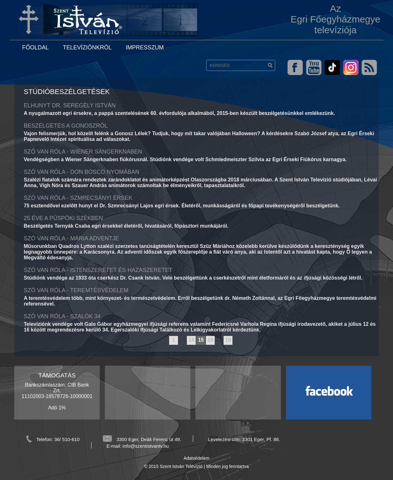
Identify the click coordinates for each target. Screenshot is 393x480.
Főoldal (35, 47)
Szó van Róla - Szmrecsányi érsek (78, 198)
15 (201, 340)
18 (228, 340)
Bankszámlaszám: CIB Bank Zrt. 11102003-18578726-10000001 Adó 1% (57, 396)
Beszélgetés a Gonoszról (66, 126)
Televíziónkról (87, 47)
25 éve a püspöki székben (63, 218)
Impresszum (145, 47)
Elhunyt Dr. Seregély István (70, 105)
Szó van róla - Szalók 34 (62, 316)
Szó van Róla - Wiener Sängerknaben (83, 151)
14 (191, 340)
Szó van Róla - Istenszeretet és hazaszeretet (98, 270)
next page (235, 340)
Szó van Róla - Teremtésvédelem (76, 290)
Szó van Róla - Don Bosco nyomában (81, 172)
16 (210, 340)
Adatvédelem (197, 458)
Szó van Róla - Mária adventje (71, 238)
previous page (166, 340)
